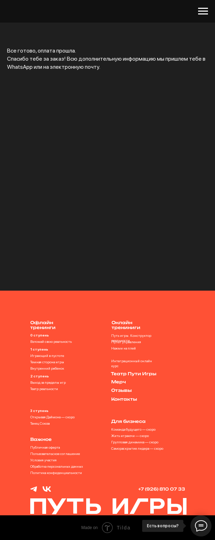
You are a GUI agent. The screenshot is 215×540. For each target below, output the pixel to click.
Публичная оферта (45, 447)
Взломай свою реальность (51, 341)
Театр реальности (44, 389)
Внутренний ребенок (47, 368)
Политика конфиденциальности (56, 473)
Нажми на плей (123, 348)
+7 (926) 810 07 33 (161, 489)
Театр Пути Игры (133, 373)
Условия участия (43, 460)
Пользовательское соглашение (55, 453)
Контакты (124, 399)
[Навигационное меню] (203, 11)
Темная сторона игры (47, 362)
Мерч (118, 381)
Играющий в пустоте (47, 355)
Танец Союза (40, 423)
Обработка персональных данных (56, 466)
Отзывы (121, 390)
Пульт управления (126, 342)
